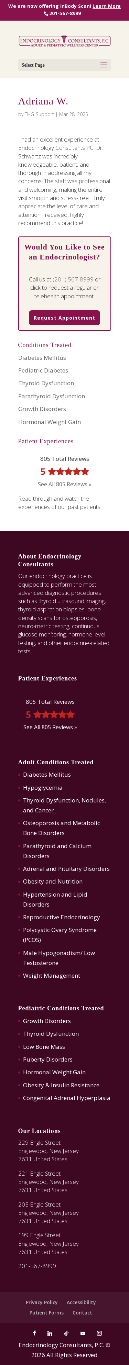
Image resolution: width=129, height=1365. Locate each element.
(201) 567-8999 (73, 279)
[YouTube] (83, 1333)
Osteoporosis (41, 823)
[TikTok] (66, 1333)
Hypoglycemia (43, 787)
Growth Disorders (42, 409)
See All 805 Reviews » (65, 484)
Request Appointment (64, 317)
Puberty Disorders (48, 1059)
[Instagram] (99, 1333)
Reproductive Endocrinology (61, 917)
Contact (82, 1312)
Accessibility (81, 1302)
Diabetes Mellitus (42, 358)
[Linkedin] (50, 1333)
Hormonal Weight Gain (49, 422)
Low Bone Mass (44, 1047)
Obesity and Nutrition (53, 881)
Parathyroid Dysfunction (51, 396)
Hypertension (41, 894)
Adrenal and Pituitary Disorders (66, 869)
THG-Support (39, 114)
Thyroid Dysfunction (46, 383)
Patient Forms (47, 1312)
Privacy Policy (42, 1302)
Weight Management (51, 975)
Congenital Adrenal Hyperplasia (66, 1098)
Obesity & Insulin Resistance (61, 1085)
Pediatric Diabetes (43, 370)
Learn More (107, 6)
